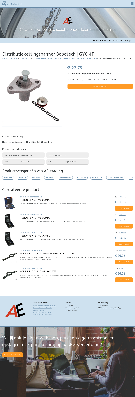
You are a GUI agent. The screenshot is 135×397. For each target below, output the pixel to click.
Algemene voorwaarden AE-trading (44, 306)
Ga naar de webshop (100, 86)
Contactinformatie (101, 40)
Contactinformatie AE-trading (42, 308)
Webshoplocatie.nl (9, 58)
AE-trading (122, 197)
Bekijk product (124, 208)
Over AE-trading (38, 310)
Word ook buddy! (12, 354)
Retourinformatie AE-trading (42, 314)
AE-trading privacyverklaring (42, 312)
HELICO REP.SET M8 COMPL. (35, 200)
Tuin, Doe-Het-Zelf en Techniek (44, 58)
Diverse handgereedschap (86, 58)
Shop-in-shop (24, 58)
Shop (128, 40)
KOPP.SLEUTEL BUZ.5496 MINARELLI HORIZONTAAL (48, 253)
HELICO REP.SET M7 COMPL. (35, 235)
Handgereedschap (66, 58)
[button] (32, 125)
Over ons (118, 40)
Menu (132, 3)
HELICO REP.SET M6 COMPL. (35, 217)
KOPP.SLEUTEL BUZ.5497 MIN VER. (38, 271)
